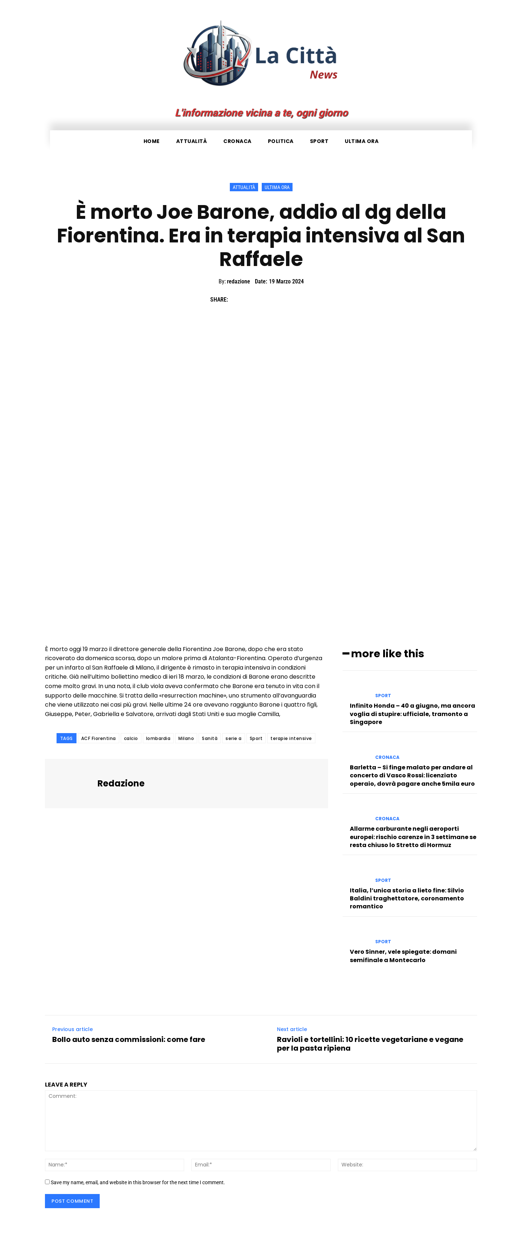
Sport (256, 738)
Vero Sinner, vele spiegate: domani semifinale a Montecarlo (403, 954)
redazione (238, 281)
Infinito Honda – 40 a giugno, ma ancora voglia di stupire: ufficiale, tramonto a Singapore (412, 712)
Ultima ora (277, 187)
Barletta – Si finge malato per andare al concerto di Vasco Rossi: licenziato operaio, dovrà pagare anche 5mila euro (412, 774)
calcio (131, 738)
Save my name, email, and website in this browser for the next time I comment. (138, 1181)
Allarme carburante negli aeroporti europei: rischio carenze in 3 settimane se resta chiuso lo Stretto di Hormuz (413, 835)
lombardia (158, 738)
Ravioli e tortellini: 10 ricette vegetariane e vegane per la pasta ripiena (370, 1042)
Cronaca (387, 756)
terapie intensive (291, 738)
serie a (233, 738)
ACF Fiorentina (98, 738)
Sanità (210, 738)
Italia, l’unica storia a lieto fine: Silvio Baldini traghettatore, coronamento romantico (407, 897)
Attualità (244, 187)
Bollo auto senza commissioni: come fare (128, 1038)
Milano (186, 738)
